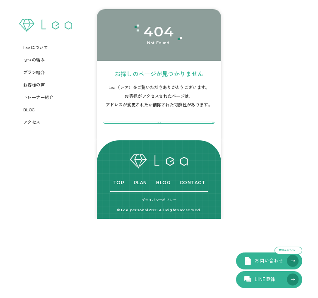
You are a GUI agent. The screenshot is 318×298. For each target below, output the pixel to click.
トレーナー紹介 (38, 97)
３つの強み (34, 60)
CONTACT (192, 200)
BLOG (29, 109)
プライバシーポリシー (159, 216)
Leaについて (35, 47)
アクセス (32, 122)
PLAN (140, 200)
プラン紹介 (34, 72)
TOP (119, 200)
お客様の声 (34, 84)
